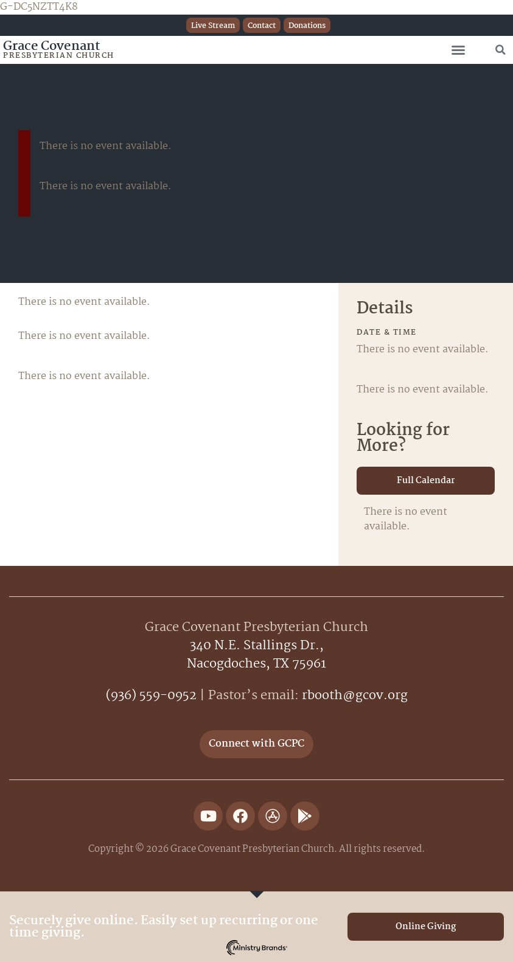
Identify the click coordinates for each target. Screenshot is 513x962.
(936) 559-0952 (151, 695)
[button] (458, 50)
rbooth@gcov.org (355, 695)
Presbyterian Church (58, 55)
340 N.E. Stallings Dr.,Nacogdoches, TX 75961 (256, 654)
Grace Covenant (51, 46)
